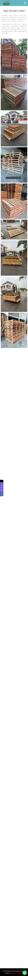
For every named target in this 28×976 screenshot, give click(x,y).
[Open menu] (24, 3)
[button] (14, 56)
